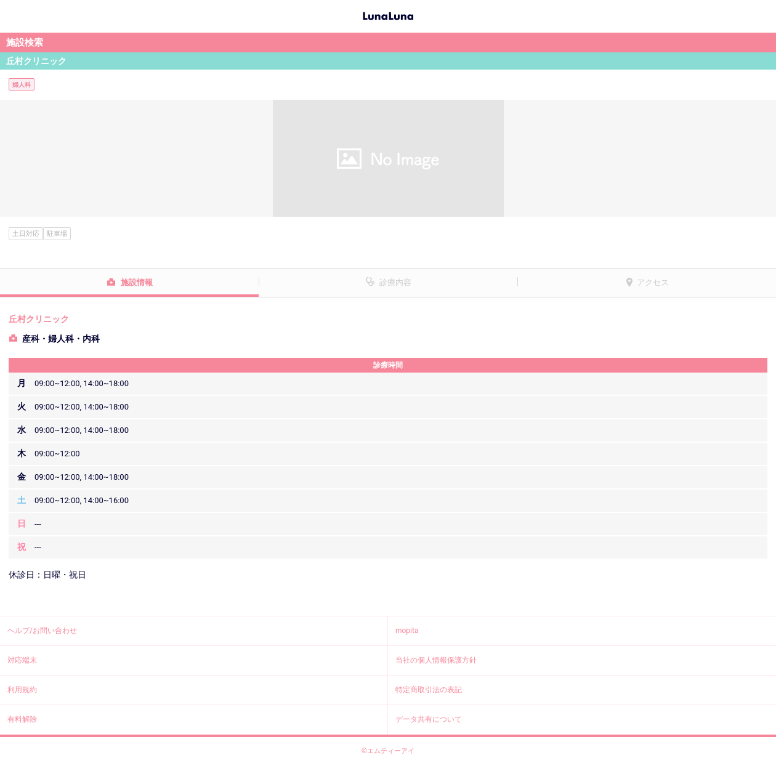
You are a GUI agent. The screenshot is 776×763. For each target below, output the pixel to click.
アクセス (653, 282)
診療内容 (395, 282)
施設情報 (137, 282)
